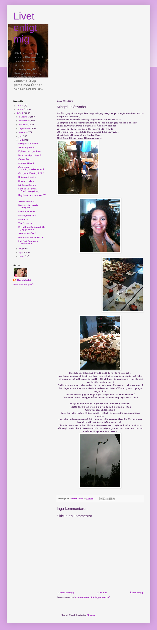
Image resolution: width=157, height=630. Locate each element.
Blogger (91, 615)
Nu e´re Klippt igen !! (29, 155)
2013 (20, 109)
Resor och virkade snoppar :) (28, 206)
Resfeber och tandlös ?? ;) (32, 196)
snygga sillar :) (26, 163)
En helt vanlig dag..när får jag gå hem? (31, 228)
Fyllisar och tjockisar (29, 151)
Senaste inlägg (66, 592)
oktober (23, 124)
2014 (20, 105)
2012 (20, 113)
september (25, 128)
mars (22, 256)
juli (21, 136)
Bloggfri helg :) (26, 181)
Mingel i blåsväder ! (28, 143)
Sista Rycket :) (26, 147)
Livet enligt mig (25, 27)
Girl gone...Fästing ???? (31, 173)
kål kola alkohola (27, 185)
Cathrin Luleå (24, 280)
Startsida (102, 592)
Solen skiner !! (26, 201)
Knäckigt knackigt (27, 177)
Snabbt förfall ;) (27, 233)
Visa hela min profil (23, 284)
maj (21, 248)
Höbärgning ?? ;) (27, 215)
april (21, 252)
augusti (23, 132)
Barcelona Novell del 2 (30, 237)
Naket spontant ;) (27, 211)
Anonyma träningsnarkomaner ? (31, 168)
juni (21, 140)
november (24, 120)
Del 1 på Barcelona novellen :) (28, 242)
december (24, 116)
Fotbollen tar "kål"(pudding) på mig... (29, 189)
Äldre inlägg (136, 592)
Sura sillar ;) (24, 159)
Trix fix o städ (25, 223)
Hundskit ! (23, 219)
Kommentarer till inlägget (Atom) (92, 597)
